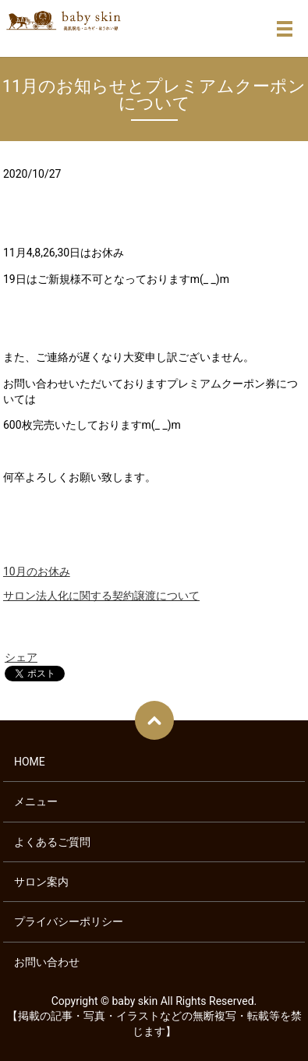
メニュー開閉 (284, 29)
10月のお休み (36, 571)
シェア (21, 657)
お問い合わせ (47, 962)
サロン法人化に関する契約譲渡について (101, 595)
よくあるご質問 (52, 842)
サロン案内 (41, 881)
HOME (29, 761)
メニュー (36, 801)
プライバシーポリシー (68, 921)
